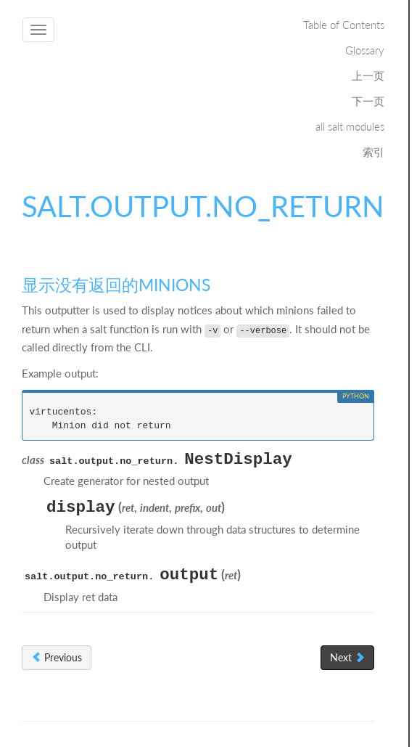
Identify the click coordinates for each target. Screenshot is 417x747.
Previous (56, 657)
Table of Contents (343, 24)
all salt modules (349, 126)
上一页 (368, 75)
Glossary (364, 50)
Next (347, 657)
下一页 (368, 100)
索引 (373, 151)
